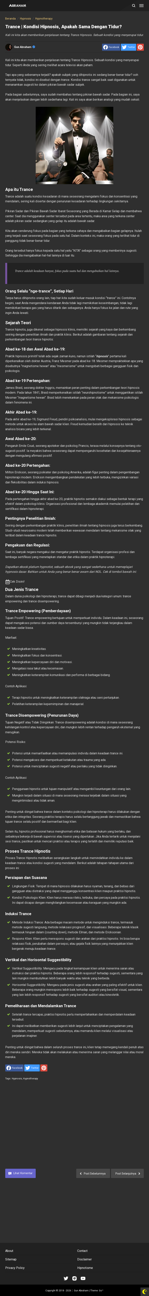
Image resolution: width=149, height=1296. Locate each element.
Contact (82, 1251)
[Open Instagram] (74, 1278)
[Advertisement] (74, 1127)
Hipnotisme (85, 1268)
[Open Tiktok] (66, 1278)
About (9, 1251)
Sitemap (10, 1259)
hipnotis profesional (32, 831)
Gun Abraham (24, 47)
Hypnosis (17, 1078)
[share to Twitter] (128, 47)
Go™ (101, 1290)
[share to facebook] (111, 47)
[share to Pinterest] (140, 47)
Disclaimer (84, 1259)
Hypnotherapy (30, 1078)
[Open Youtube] (83, 1278)
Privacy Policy (15, 1268)
